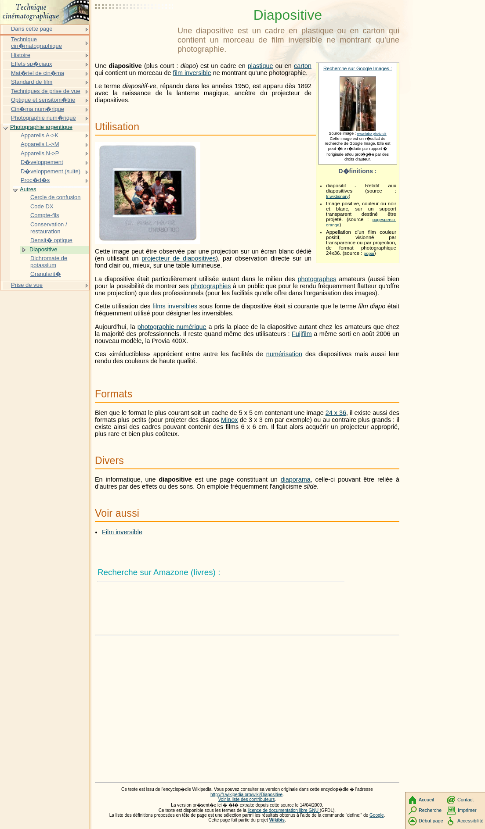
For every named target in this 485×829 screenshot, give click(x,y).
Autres (28, 189)
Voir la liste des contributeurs (246, 799)
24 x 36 (336, 412)
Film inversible (122, 532)
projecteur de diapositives (178, 258)
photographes (316, 278)
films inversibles (174, 306)
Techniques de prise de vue (45, 91)
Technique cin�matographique (36, 43)
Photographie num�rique (43, 117)
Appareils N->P (40, 153)
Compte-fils (44, 215)
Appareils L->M (40, 144)
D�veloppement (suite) (50, 171)
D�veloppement (42, 162)
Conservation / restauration (48, 228)
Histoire (20, 55)
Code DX (42, 206)
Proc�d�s (35, 180)
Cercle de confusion (55, 197)
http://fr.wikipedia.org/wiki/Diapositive (246, 794)
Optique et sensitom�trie (43, 99)
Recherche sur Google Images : (357, 68)
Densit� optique (51, 240)
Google (376, 815)
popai (369, 253)
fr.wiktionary (337, 196)
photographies (211, 285)
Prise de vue (27, 285)
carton (302, 65)
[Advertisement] (134, 28)
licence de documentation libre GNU (284, 810)
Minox (229, 419)
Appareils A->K (39, 135)
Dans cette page (31, 28)
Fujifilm (302, 333)
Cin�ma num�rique (37, 109)
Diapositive (43, 249)
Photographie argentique (41, 127)
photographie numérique (172, 326)
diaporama (296, 479)
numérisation (284, 353)
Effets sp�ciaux (31, 64)
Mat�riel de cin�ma (37, 73)
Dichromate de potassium (48, 261)
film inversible (192, 72)
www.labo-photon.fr (372, 134)
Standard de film (31, 82)
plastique (260, 65)
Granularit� (45, 274)
